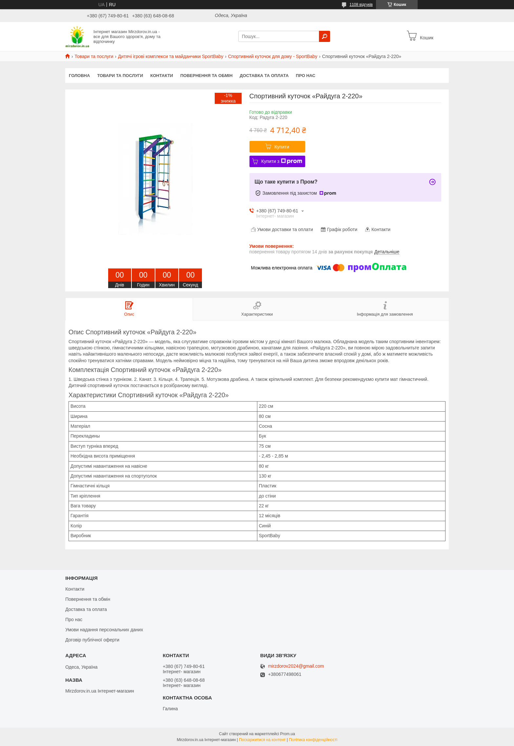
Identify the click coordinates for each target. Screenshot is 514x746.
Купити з (281, 161)
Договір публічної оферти (92, 639)
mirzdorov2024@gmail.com (296, 666)
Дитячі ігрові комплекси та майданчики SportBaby (170, 56)
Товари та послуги (93, 56)
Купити (281, 146)
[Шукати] (324, 36)
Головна (79, 75)
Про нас (305, 75)
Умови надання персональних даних (104, 629)
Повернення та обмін (206, 75)
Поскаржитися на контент (262, 739)
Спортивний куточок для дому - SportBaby (272, 56)
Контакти (161, 75)
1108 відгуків (361, 4)
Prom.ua (287, 734)
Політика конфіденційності (313, 739)
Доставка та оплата (264, 75)
